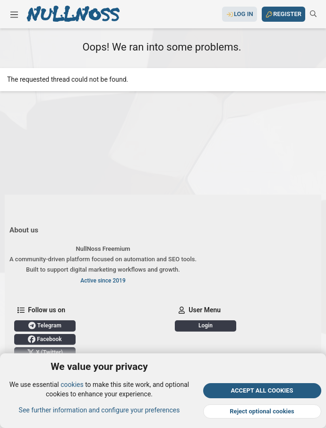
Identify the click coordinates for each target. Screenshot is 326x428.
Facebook (44, 339)
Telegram (44, 325)
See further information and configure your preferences (99, 409)
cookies (71, 384)
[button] (14, 14)
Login (205, 325)
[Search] (313, 14)
